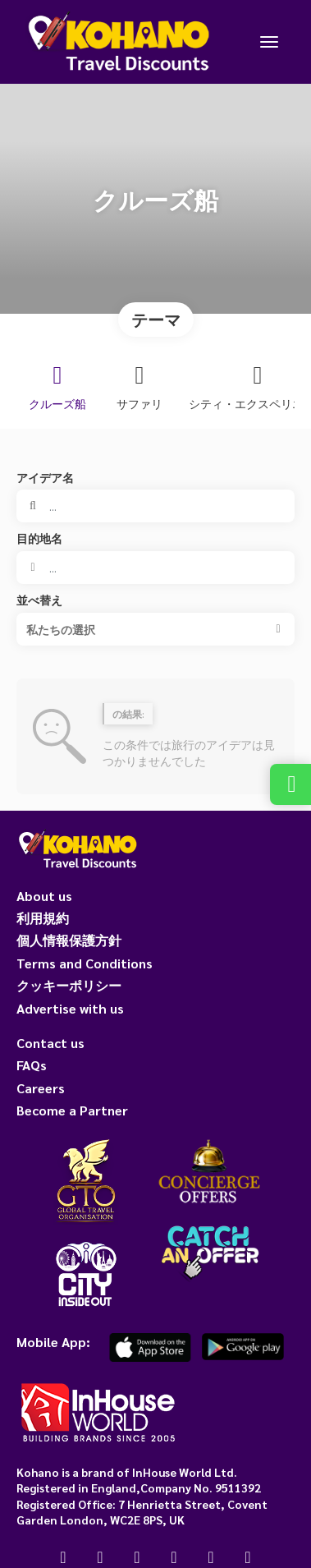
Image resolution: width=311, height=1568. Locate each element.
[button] (155, 629)
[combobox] (155, 567)
